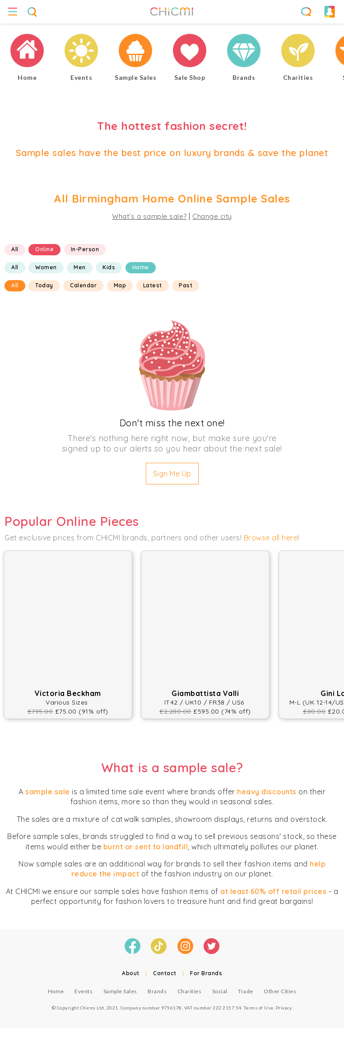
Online (44, 249)
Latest (152, 285)
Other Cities (280, 991)
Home (140, 267)
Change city (212, 216)
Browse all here (271, 537)
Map (120, 285)
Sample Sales (120, 991)
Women (46, 267)
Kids (108, 267)
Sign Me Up (172, 473)
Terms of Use (259, 1007)
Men (80, 267)
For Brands (206, 973)
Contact (165, 973)
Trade (245, 991)
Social (220, 991)
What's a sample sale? (149, 216)
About (130, 973)
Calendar (83, 285)
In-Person (85, 249)
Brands (157, 991)
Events (83, 991)
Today (44, 285)
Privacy (284, 1007)
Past (185, 285)
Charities (189, 991)
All (15, 249)
